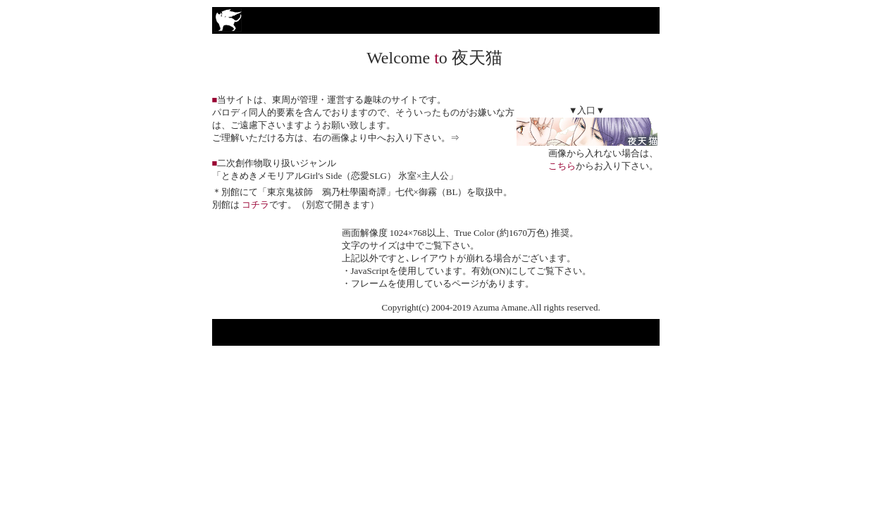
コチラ (255, 204)
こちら (562, 166)
